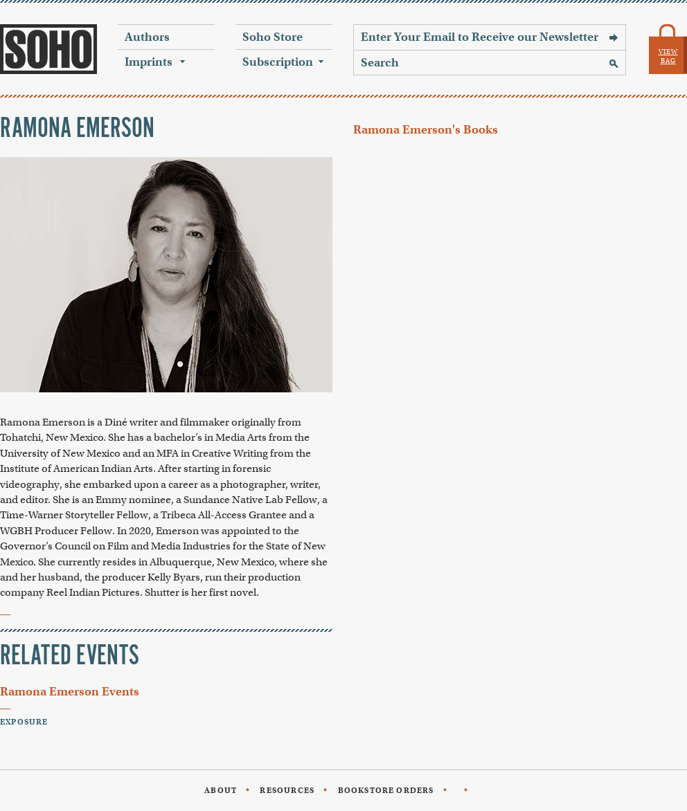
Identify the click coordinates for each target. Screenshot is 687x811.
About (220, 790)
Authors (147, 37)
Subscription (277, 62)
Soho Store (272, 37)
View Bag (668, 56)
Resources (287, 790)
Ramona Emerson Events (69, 691)
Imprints (148, 62)
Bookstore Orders (386, 790)
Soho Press (48, 49)
